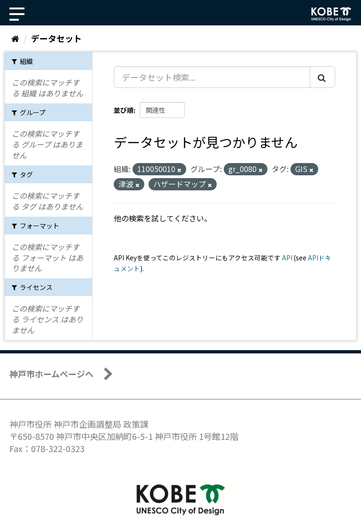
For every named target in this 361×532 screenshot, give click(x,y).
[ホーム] (15, 38)
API (287, 257)
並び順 (123, 110)
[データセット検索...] (212, 77)
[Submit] (322, 77)
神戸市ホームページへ (51, 374)
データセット (56, 38)
